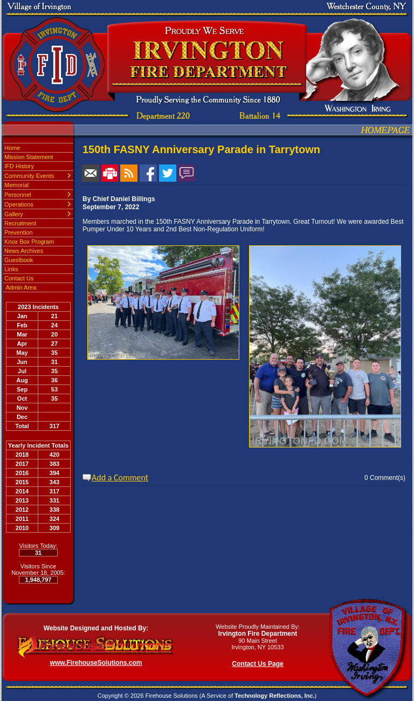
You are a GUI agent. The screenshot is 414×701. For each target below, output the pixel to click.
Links (11, 269)
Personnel (17, 194)
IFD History (19, 166)
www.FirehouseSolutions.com (96, 662)
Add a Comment (120, 477)
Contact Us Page (257, 664)
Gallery (13, 214)
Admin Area (20, 287)
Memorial (16, 185)
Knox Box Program (29, 241)
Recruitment (20, 223)
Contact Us (18, 278)
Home (12, 148)
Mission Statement (28, 157)
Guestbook (18, 260)
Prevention (18, 232)
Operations (18, 204)
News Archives (23, 251)
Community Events (29, 176)
